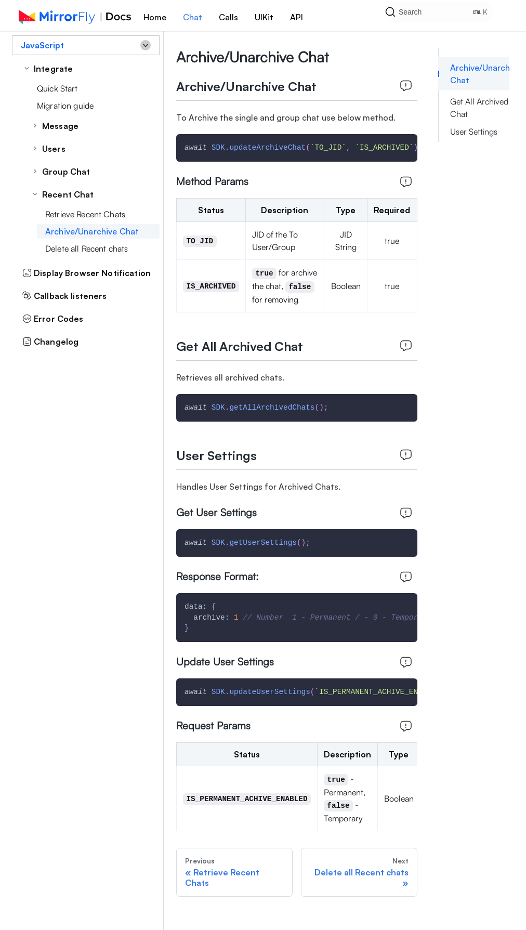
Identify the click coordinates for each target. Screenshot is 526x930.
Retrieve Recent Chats (85, 214)
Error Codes (53, 318)
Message (60, 126)
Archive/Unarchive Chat (92, 231)
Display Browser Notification (86, 273)
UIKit (264, 17)
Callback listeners (64, 296)
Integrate (53, 68)
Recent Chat (68, 194)
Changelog (50, 341)
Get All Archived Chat (479, 107)
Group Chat (66, 171)
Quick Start (57, 88)
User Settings (473, 131)
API (296, 17)
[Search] (447, 15)
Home (154, 17)
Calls (228, 17)
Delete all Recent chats (86, 248)
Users (53, 148)
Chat (192, 17)
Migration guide (65, 105)
